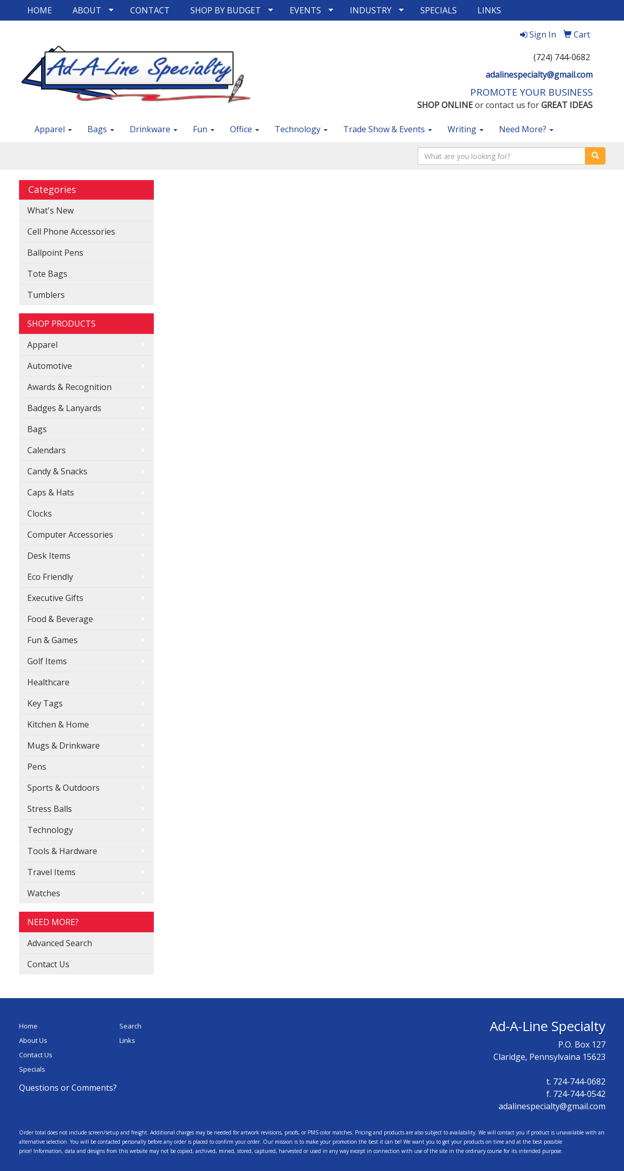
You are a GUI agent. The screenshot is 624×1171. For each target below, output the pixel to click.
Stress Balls (49, 808)
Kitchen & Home (58, 724)
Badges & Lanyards (64, 408)
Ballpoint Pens (55, 252)
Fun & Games (52, 640)
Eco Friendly (50, 576)
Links (127, 1040)
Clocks (39, 513)
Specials (32, 1069)
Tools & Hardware (62, 851)
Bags (100, 129)
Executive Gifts (55, 598)
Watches (43, 893)
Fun (204, 129)
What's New (50, 210)
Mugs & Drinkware (63, 745)
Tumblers (46, 294)
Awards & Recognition (69, 387)
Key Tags (45, 703)
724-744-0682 (579, 1081)
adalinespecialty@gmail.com (539, 74)
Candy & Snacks (57, 471)
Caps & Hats (50, 492)
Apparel (53, 129)
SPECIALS (438, 10)
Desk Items (48, 555)
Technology (301, 129)
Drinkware (153, 129)
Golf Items (47, 661)
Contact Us (48, 964)
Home (28, 1026)
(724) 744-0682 (561, 57)
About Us (33, 1040)
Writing (466, 129)
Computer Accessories (70, 534)
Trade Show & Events (387, 129)
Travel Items (51, 872)
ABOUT (87, 10)
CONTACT (150, 10)
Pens (36, 766)
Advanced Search (59, 943)
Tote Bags (47, 273)
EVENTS (305, 10)
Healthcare (48, 682)
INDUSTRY (370, 10)
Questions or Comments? (68, 1087)
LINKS (489, 10)
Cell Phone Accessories (71, 231)
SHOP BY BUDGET (225, 10)
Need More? (526, 129)
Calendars (46, 450)
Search (130, 1026)
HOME (39, 10)
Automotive (49, 365)
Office (244, 129)
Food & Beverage (60, 619)
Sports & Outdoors (63, 787)
